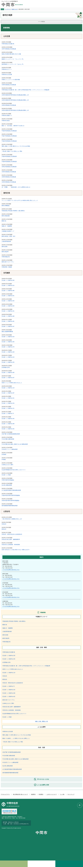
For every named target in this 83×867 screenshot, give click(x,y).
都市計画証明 (5, 251)
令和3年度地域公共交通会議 (9, 176)
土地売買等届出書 (6, 241)
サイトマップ (71, 794)
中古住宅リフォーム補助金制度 (10, 449)
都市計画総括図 (6, 215)
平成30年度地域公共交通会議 (9, 161)
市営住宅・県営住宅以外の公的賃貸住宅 (12, 534)
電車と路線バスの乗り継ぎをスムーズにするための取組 (16, 146)
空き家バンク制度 (6, 475)
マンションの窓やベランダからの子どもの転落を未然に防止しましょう (20, 200)
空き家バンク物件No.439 (8, 352)
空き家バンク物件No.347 (8, 326)
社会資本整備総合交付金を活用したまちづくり (13, 469)
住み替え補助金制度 (7, 485)
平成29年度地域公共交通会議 (9, 156)
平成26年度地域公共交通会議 (9, 141)
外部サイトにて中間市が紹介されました (12, 382)
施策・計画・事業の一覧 (41, 721)
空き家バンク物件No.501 (8, 295)
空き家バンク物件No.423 (8, 357)
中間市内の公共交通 (7, 74)
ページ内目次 (41, 21)
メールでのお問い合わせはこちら (10, 569)
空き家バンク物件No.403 (8, 300)
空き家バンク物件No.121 (8, 408)
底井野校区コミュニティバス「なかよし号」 (13, 64)
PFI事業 (4, 459)
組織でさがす (15, 9)
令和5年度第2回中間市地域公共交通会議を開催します (15, 100)
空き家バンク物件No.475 (8, 347)
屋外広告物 (4, 246)
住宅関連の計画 (6, 367)
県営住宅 (4, 529)
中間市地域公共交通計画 (8, 43)
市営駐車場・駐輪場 (7, 267)
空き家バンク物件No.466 (8, 372)
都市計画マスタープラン (8, 262)
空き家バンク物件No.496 (8, 290)
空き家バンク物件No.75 (8, 413)
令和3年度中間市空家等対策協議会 (10, 500)
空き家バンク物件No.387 (8, 393)
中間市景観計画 (6, 256)
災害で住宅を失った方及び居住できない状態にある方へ (16, 549)
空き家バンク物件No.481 (8, 321)
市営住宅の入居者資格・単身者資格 (11, 544)
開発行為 (4, 221)
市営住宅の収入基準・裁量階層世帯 (11, 539)
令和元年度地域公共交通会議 (9, 166)
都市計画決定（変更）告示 (8, 236)
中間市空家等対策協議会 (8, 480)
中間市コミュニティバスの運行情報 (11, 79)
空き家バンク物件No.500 (8, 306)
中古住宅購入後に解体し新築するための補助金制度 (15, 444)
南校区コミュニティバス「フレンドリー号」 (13, 59)
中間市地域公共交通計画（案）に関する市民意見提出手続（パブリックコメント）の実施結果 (25, 89)
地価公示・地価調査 (7, 226)
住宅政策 (4, 454)
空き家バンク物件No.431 (8, 311)
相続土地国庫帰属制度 (7, 331)
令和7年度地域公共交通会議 (9, 48)
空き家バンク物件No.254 (8, 403)
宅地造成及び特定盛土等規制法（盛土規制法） (13, 210)
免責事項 (33, 794)
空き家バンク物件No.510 (8, 285)
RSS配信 (41, 794)
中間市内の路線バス (7, 115)
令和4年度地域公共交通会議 (9, 182)
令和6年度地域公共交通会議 (9, 84)
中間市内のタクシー (7, 69)
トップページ (8, 9)
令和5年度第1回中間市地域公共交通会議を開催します (15, 110)
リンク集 (62, 794)
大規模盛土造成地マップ (8, 231)
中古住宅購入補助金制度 (8, 439)
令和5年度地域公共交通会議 (9, 105)
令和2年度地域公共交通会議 (9, 171)
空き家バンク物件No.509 (8, 280)
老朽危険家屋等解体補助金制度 (10, 505)
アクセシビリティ (5, 794)
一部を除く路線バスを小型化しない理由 (12, 151)
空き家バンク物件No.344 (8, 418)
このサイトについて (51, 794)
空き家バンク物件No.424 (8, 336)
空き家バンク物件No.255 (8, 362)
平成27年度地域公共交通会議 (9, 136)
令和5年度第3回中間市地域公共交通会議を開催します (15, 95)
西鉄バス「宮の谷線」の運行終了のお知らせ (13, 125)
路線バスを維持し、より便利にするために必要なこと (16, 738)
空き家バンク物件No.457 (8, 377)
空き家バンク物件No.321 (8, 398)
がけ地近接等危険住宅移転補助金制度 (11, 490)
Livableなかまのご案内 (7, 464)
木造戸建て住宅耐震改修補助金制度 (11, 434)
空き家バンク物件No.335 (8, 341)
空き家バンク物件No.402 (8, 428)
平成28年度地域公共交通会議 (9, 130)
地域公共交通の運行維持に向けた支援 (11, 54)
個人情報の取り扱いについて (20, 794)
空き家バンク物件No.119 (8, 387)
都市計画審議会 (6, 205)
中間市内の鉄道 (6, 120)
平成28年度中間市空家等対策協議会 (11, 495)
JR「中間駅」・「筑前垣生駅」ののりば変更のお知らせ (16, 187)
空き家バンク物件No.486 (8, 316)
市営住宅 (4, 524)
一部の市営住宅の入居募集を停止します (12, 519)
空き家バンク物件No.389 (8, 423)
